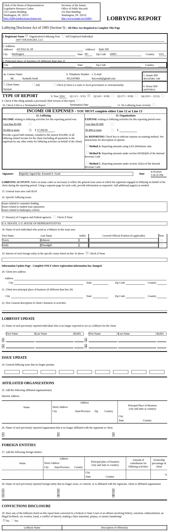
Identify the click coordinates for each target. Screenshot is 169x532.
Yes (14, 520)
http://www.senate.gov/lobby (76, 18)
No (6, 520)
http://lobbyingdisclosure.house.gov (23, 18)
